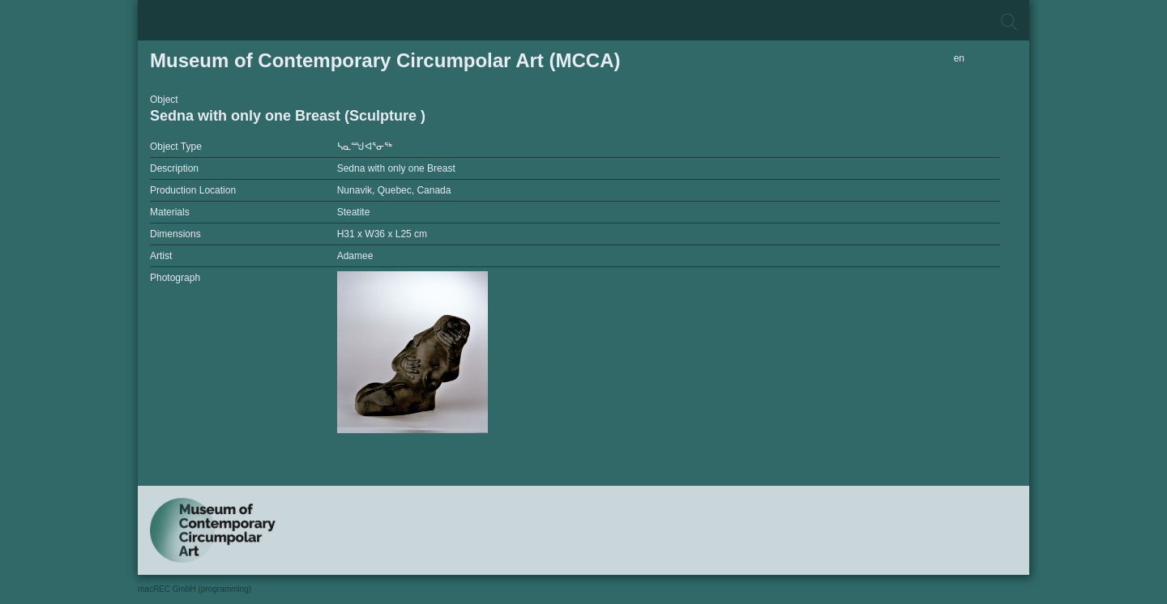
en (959, 58)
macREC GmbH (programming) (194, 589)
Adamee (355, 256)
